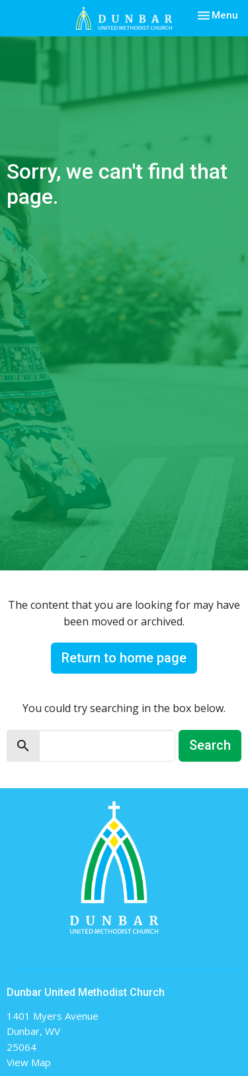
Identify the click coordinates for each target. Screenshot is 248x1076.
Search (210, 745)
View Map (29, 1062)
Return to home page (124, 658)
